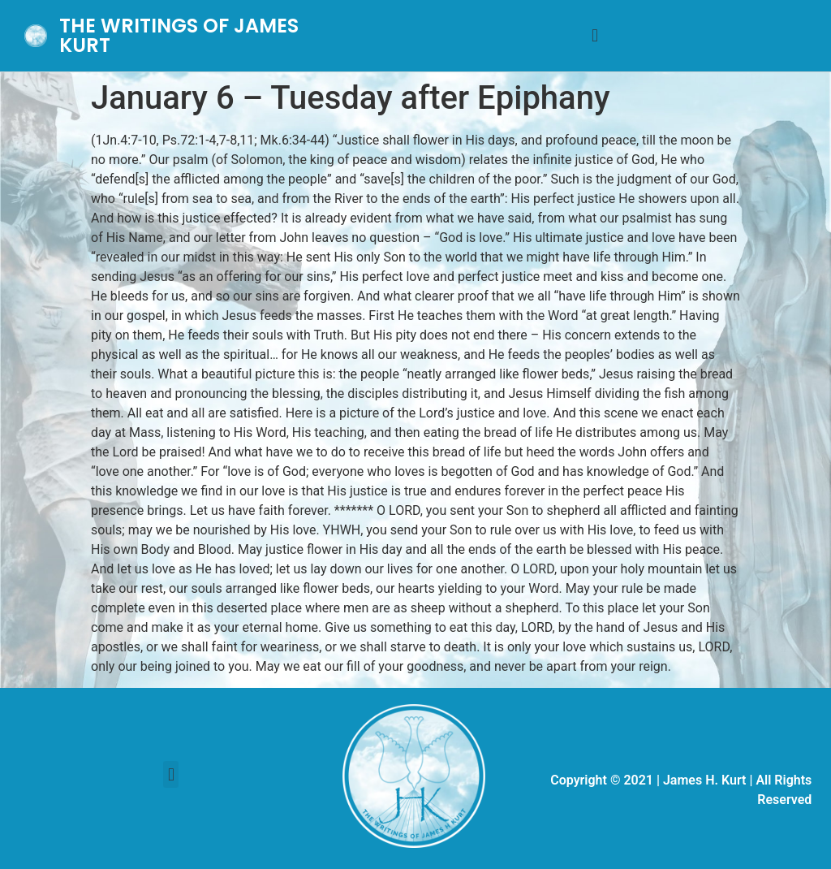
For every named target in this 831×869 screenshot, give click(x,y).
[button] (594, 36)
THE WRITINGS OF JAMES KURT (179, 35)
